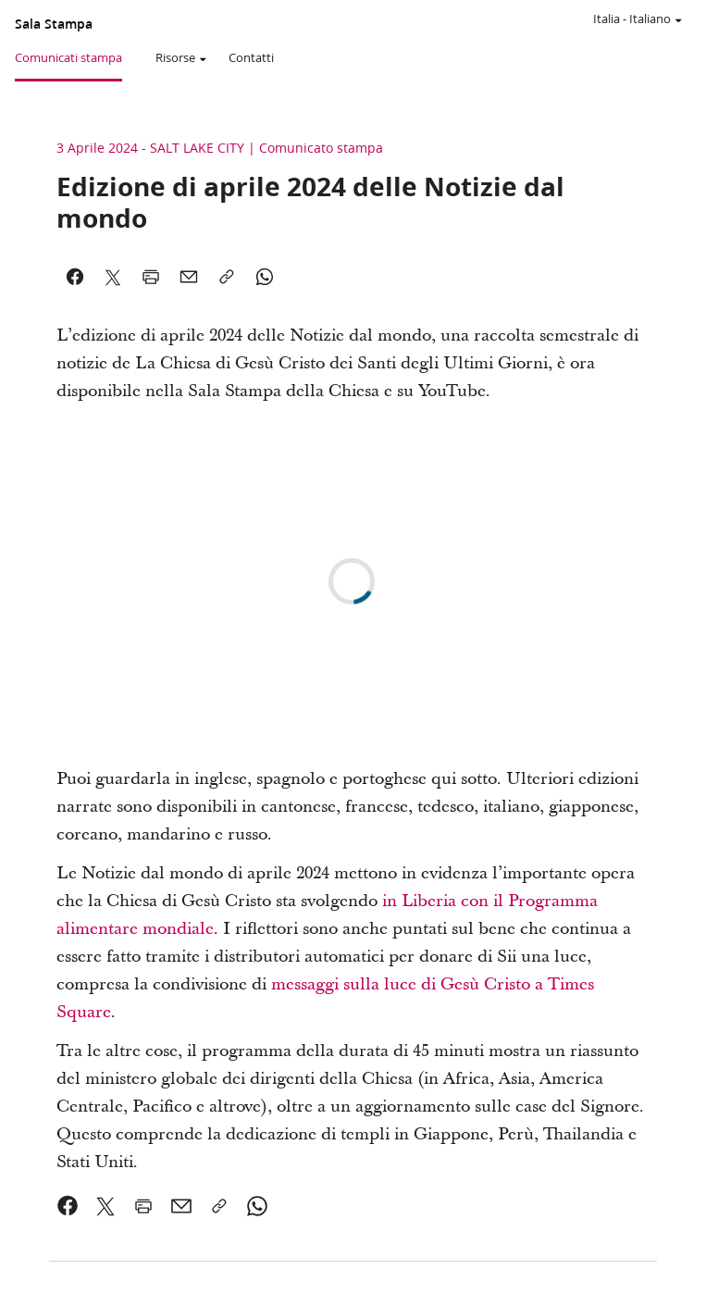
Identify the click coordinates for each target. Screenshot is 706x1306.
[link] (68, 1206)
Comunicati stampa (68, 57)
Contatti (251, 57)
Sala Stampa (54, 24)
